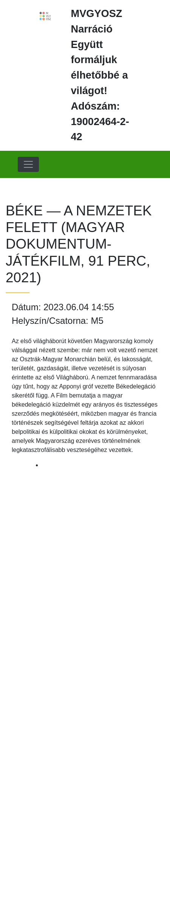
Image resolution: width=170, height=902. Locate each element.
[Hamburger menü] (28, 164)
